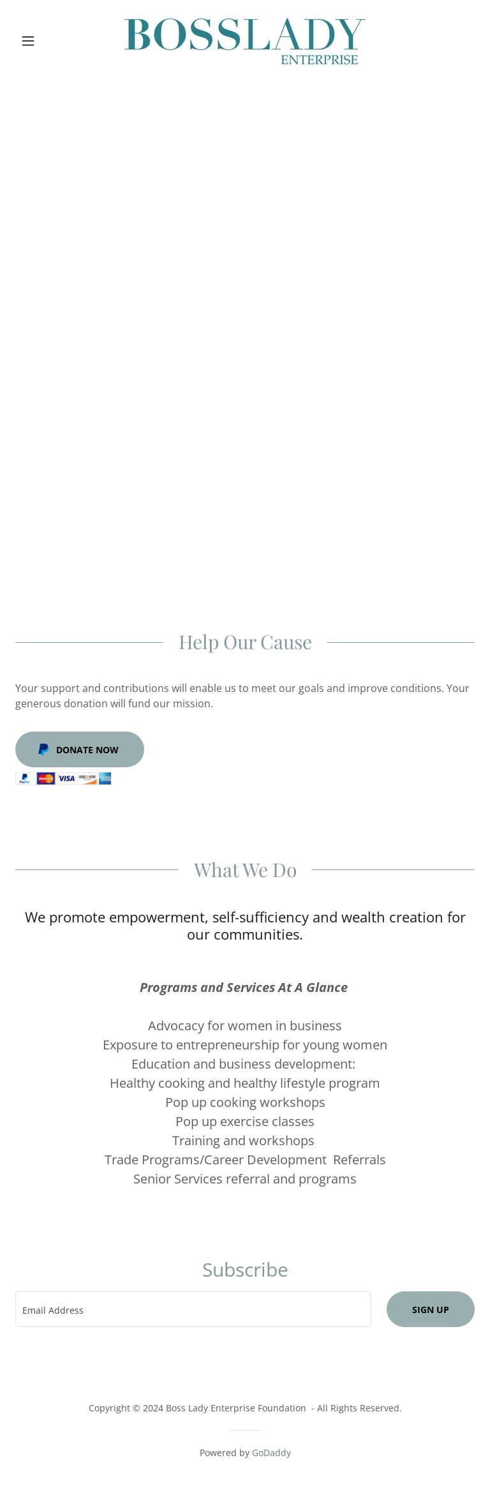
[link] (245, 40)
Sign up (430, 1309)
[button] (49, 41)
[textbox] (193, 1309)
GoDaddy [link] (271, 1452)
